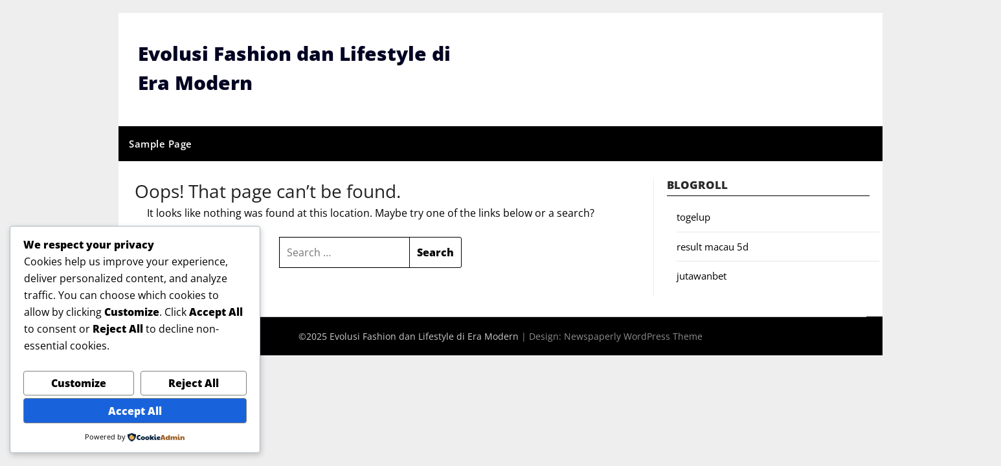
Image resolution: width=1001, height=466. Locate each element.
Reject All (193, 383)
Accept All (135, 411)
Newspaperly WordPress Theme (633, 336)
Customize (78, 383)
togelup (693, 216)
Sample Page (160, 143)
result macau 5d (712, 246)
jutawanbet (701, 275)
